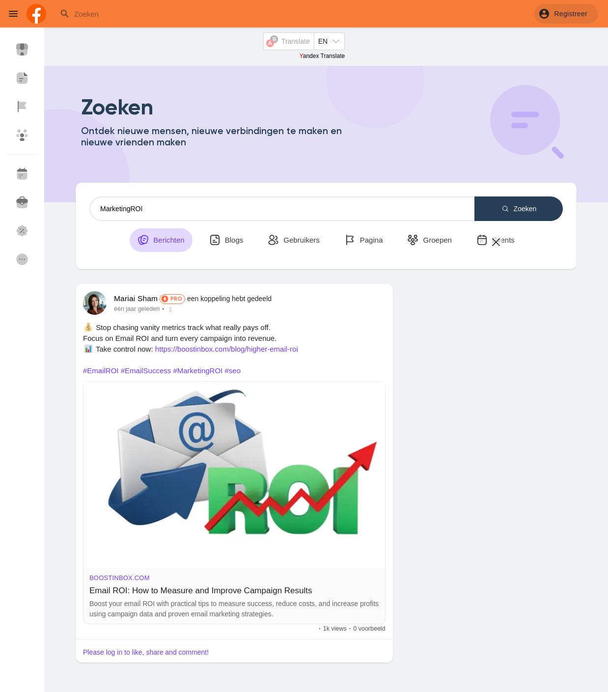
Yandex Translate (322, 56)
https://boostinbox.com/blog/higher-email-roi (226, 349)
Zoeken (519, 208)
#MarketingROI (197, 370)
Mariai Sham (136, 298)
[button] (566, 14)
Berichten (161, 240)
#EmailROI (101, 370)
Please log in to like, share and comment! (146, 652)
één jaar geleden (137, 308)
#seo (232, 370)
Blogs (226, 240)
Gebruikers (294, 240)
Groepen (429, 240)
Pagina (363, 240)
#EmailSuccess (146, 370)
